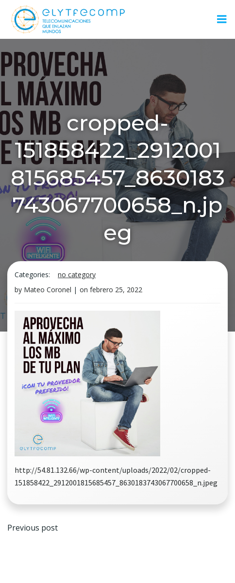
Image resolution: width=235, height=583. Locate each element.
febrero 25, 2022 (116, 289)
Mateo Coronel (47, 289)
